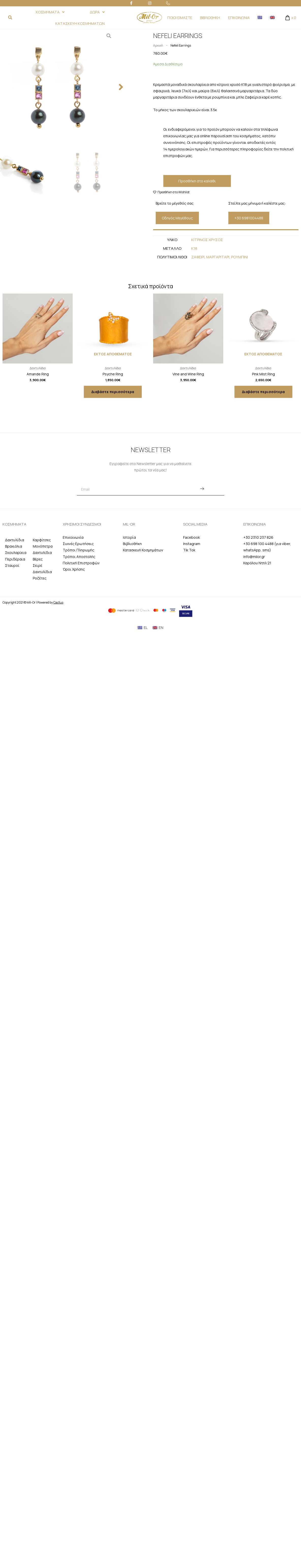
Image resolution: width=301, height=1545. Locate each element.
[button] (120, 87)
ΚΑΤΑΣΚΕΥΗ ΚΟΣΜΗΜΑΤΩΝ (80, 23)
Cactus (58, 602)
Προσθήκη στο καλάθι (197, 181)
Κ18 (194, 248)
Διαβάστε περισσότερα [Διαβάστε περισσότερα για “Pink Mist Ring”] (263, 391)
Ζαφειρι (197, 257)
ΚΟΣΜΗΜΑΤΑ (50, 12)
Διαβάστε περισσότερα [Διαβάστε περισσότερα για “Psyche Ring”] (112, 391)
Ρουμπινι (239, 257)
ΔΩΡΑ (97, 12)
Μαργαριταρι (217, 257)
